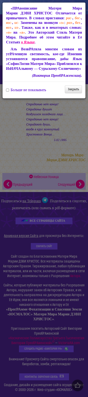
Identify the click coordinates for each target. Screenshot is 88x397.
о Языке (28, 42)
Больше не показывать (26, 90)
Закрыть (73, 89)
